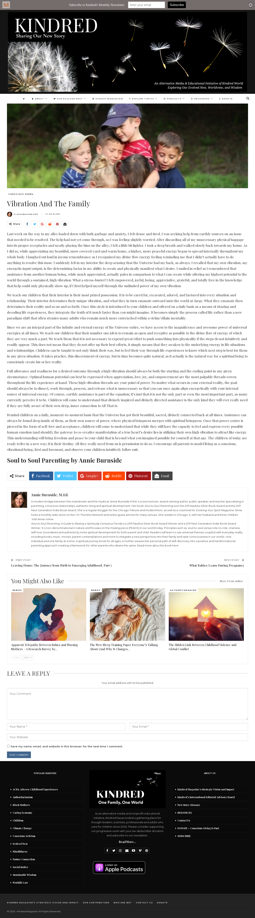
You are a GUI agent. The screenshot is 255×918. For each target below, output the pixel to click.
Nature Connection (24, 859)
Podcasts (173, 99)
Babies (17, 590)
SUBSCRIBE (184, 836)
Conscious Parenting (22, 194)
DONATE (228, 99)
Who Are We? (123, 902)
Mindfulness (20, 851)
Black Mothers (21, 804)
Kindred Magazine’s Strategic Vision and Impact (206, 789)
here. (176, 545)
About (36, 99)
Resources (202, 99)
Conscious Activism (24, 836)
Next (28, 657)
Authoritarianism (183, 590)
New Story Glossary (189, 804)
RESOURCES (185, 812)
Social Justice (20, 867)
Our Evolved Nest (67, 99)
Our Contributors (96, 902)
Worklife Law (20, 882)
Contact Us (184, 820)
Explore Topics (142, 99)
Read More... (127, 842)
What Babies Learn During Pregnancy (216, 565)
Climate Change (22, 828)
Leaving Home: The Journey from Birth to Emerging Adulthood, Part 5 (61, 565)
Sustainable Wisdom (24, 874)
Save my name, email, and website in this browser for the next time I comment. (67, 746)
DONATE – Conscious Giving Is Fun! (198, 828)
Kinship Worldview (107, 99)
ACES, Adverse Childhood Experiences (35, 789)
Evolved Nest (20, 843)
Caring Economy (22, 812)
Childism (18, 820)
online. (49, 519)
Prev (17, 657)
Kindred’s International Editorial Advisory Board (206, 797)
